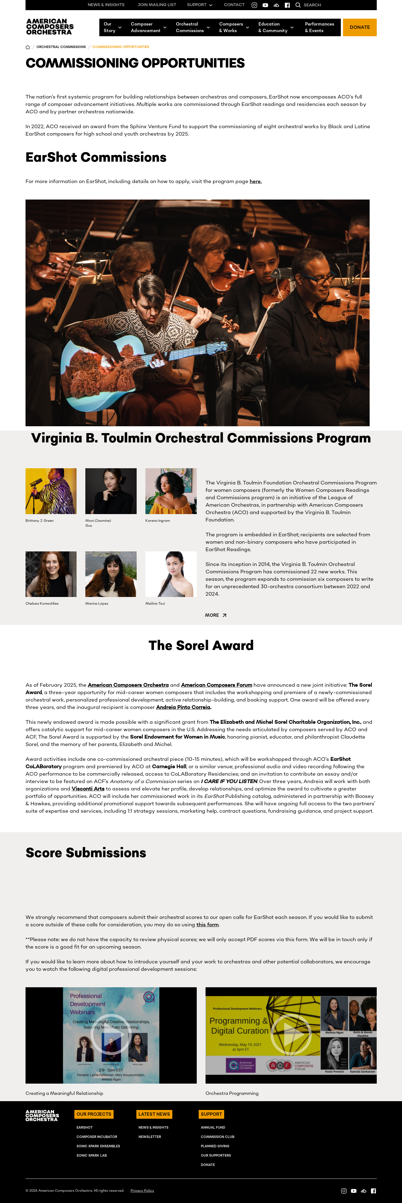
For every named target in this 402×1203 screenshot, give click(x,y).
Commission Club (217, 1137)
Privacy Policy (142, 1190)
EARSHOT (85, 1127)
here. (256, 181)
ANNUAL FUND (213, 1127)
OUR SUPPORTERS (216, 1155)
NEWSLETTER (150, 1137)
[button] (112, 27)
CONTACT (234, 5)
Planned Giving (215, 1146)
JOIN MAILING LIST (157, 5)
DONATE (360, 27)
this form (207, 924)
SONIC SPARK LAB (92, 1155)
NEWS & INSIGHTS (106, 5)
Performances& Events (319, 27)
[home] (50, 27)
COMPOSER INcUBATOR (97, 1137)
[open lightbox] (111, 1035)
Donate (208, 1165)
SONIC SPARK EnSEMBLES (98, 1146)
